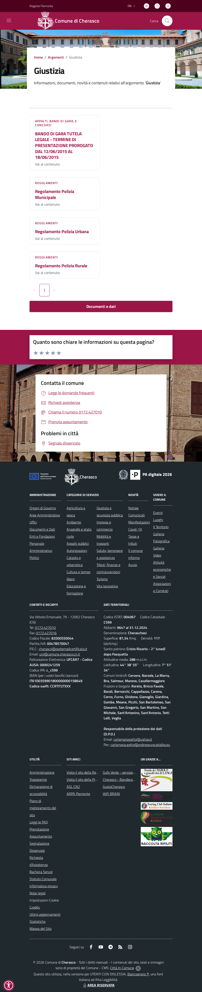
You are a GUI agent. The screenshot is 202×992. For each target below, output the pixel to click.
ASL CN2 (73, 786)
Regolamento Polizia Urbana (62, 231)
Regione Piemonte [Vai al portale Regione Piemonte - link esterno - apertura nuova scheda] (41, 6)
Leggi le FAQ (39, 822)
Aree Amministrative (45, 515)
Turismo (102, 579)
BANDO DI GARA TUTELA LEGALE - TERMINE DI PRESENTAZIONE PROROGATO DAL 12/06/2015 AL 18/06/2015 (64, 145)
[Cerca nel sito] (167, 21)
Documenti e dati (101, 306)
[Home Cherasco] (71, 21)
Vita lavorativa (107, 586)
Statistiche (38, 921)
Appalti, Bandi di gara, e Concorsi (56, 123)
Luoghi (158, 519)
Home (38, 57)
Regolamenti (46, 183)
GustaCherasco (114, 786)
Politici (34, 557)
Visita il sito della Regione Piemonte (93, 772)
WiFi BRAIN (111, 793)
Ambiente (74, 522)
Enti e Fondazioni (42, 536)
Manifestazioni (139, 522)
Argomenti (56, 57)
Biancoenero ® (138, 974)
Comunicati (136, 515)
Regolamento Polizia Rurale (61, 265)
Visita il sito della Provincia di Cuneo (93, 779)
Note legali (38, 893)
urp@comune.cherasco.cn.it (59, 654)
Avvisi (132, 564)
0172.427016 (46, 633)
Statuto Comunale (43, 879)
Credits (35, 907)
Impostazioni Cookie (44, 900)
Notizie (133, 508)
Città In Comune (122, 967)
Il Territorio (160, 526)
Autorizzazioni (77, 550)
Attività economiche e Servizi (162, 569)
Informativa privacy (44, 886)
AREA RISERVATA (98, 985)
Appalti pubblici (78, 543)
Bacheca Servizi (41, 871)
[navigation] (9, 20)
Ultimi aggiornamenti (45, 914)
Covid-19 (135, 529)
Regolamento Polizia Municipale (54, 194)
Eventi (158, 512)
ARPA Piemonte (78, 793)
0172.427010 (45, 627)
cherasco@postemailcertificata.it (63, 648)
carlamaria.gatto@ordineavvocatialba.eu (140, 744)
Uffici (33, 522)
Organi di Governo (43, 508)
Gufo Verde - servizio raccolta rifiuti (128, 772)
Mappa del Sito (40, 928)
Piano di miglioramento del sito (43, 808)
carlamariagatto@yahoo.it (132, 739)
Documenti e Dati (42, 529)
